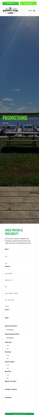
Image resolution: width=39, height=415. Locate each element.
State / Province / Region (11, 293)
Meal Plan (8, 371)
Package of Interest (11, 389)
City (6, 286)
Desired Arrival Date (11, 326)
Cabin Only (9, 342)
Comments (8, 397)
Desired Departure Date (12, 334)
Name (7, 249)
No (8, 348)
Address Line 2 (9, 280)
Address (8, 266)
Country (7, 306)
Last (6, 263)
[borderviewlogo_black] (10, 7)
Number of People (11, 381)
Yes (8, 345)
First (6, 256)
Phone (7, 309)
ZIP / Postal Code (9, 299)
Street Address (9, 273)
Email (7, 318)
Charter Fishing (10, 362)
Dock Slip (8, 352)
